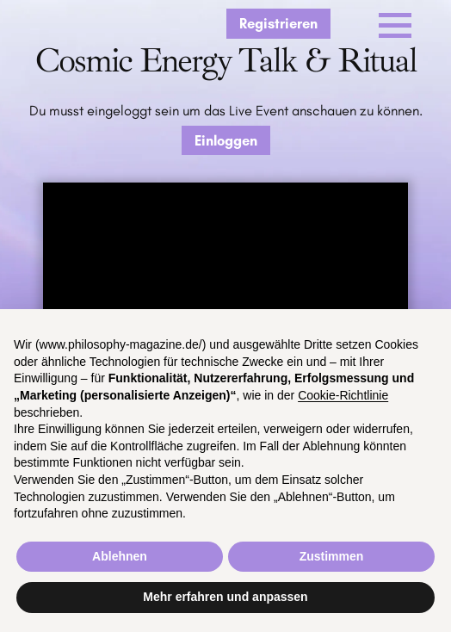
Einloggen (226, 140)
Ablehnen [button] (119, 556)
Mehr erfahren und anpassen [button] (225, 597)
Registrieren (278, 23)
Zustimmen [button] (332, 556)
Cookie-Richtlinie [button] (343, 395)
